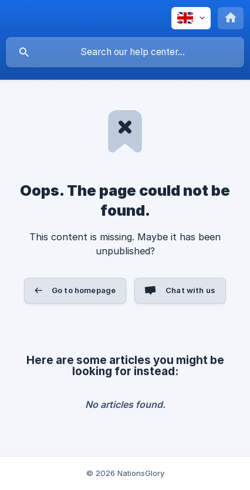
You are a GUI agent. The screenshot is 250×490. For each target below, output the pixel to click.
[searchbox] (125, 52)
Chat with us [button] (190, 290)
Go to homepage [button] (84, 290)
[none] (191, 18)
